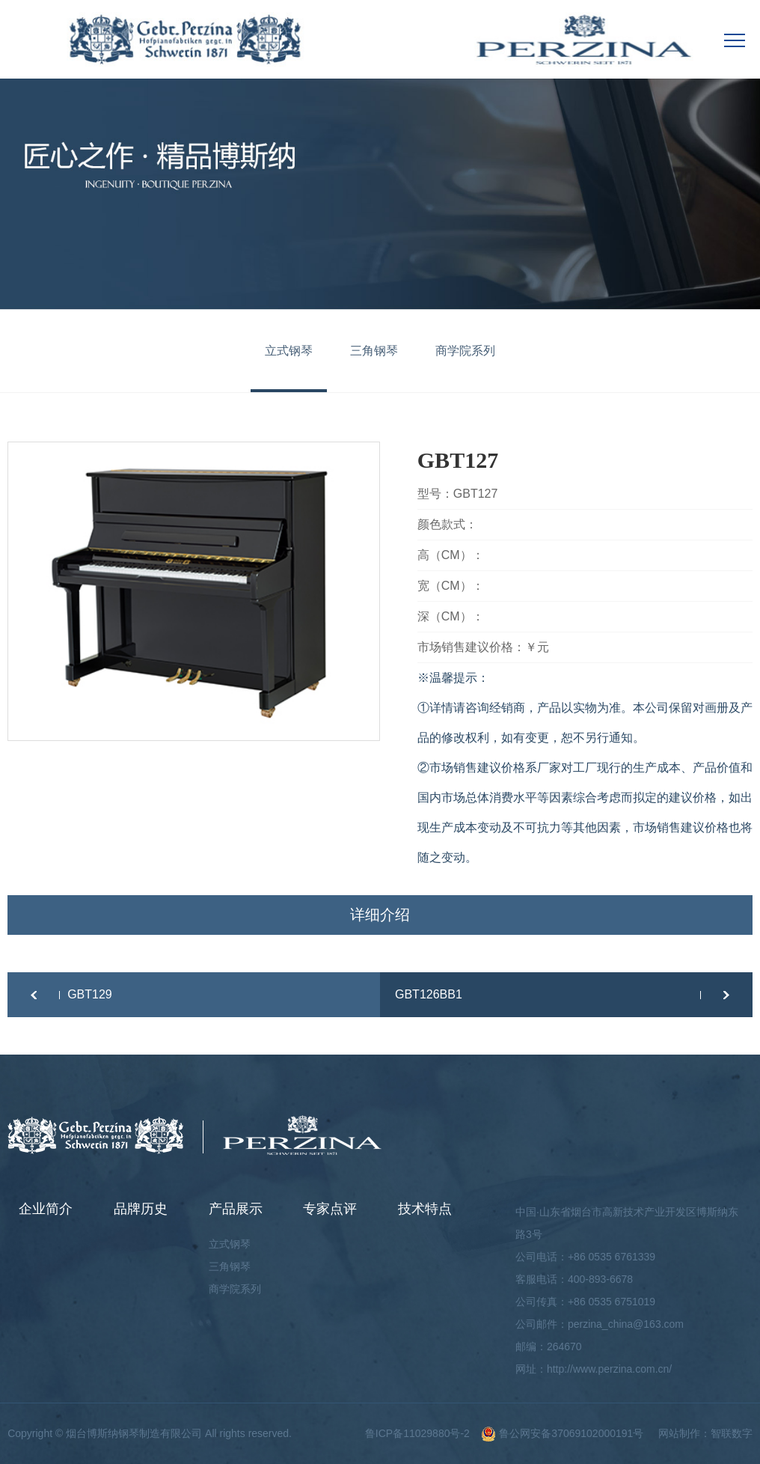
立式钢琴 (289, 350)
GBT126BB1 (428, 994)
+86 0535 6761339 (611, 1257)
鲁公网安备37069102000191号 (562, 1433)
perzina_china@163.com (626, 1324)
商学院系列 (465, 350)
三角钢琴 (374, 350)
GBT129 (89, 994)
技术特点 (425, 1208)
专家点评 (330, 1208)
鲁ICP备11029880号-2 (417, 1433)
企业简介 (46, 1208)
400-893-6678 (600, 1279)
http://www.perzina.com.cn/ (609, 1369)
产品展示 (236, 1208)
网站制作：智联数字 (705, 1433)
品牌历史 (141, 1208)
